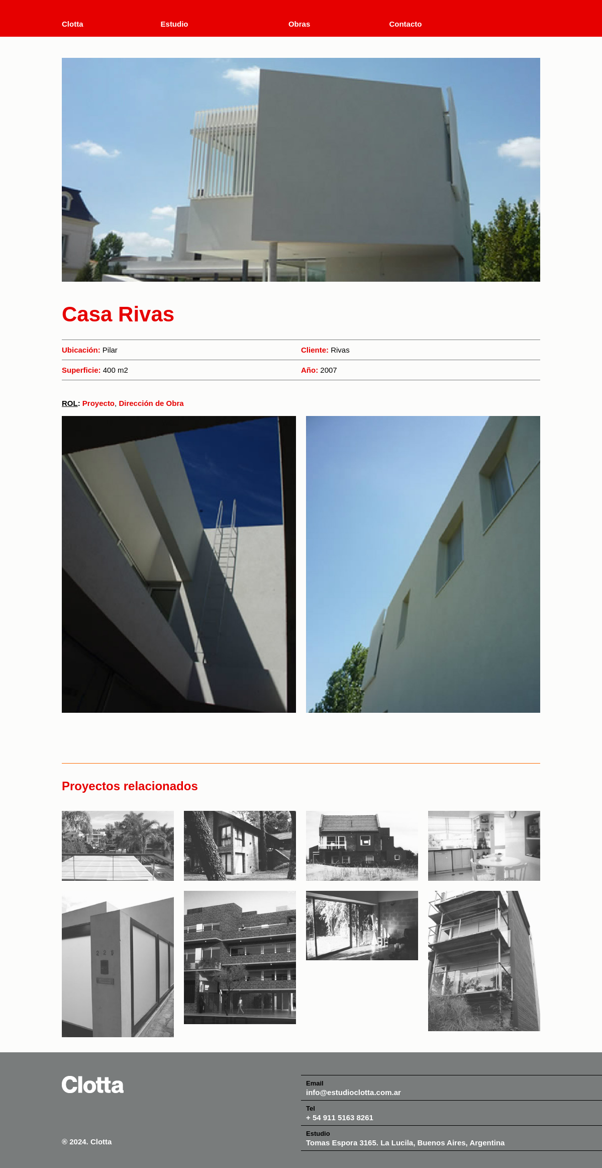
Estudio (174, 24)
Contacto (405, 24)
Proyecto (98, 403)
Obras (299, 24)
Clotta (72, 24)
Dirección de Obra (151, 403)
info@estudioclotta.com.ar (353, 1092)
